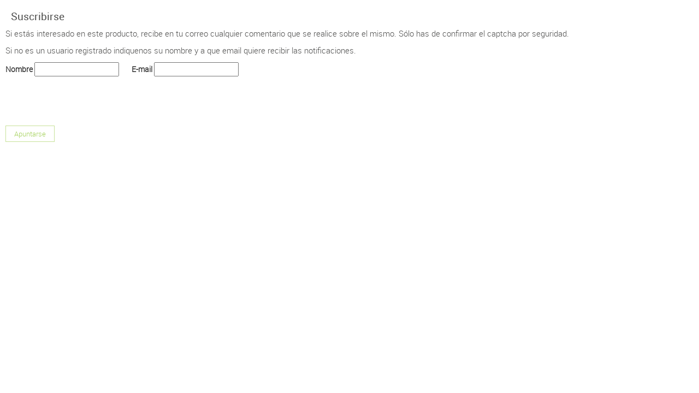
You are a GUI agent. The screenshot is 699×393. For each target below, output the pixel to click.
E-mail (142, 69)
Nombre (19, 69)
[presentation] (88, 99)
